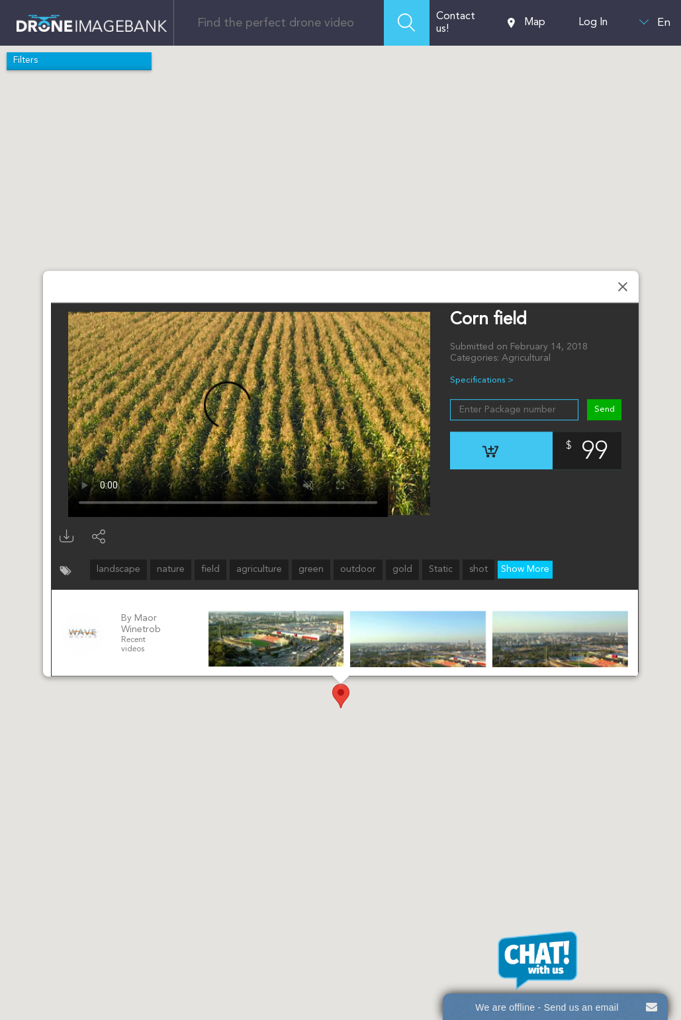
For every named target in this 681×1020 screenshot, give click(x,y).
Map (526, 22)
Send (604, 409)
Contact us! (455, 22)
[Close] (623, 286)
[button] (340, 696)
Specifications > (482, 380)
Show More (525, 569)
